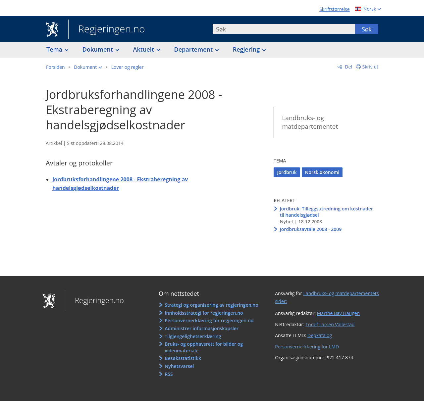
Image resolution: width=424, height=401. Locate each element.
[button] (88, 67)
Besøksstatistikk (183, 358)
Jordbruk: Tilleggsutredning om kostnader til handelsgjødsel (326, 211)
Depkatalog (319, 335)
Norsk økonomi (322, 172)
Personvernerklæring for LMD (307, 346)
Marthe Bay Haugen (338, 313)
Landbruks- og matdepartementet (310, 122)
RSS (169, 374)
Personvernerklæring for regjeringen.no (209, 320)
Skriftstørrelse (334, 9)
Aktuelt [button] (144, 49)
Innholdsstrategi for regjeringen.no (204, 313)
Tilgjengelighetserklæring (193, 336)
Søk (367, 29)
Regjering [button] (247, 49)
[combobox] (284, 29)
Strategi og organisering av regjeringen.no (211, 305)
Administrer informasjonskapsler (201, 328)
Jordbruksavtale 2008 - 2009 (311, 229)
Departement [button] (194, 49)
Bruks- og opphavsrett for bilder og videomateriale (204, 347)
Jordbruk (286, 172)
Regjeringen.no (106, 29)
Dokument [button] (98, 49)
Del (348, 67)
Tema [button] (55, 49)
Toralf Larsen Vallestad (329, 324)
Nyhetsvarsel (179, 366)
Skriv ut (370, 67)
